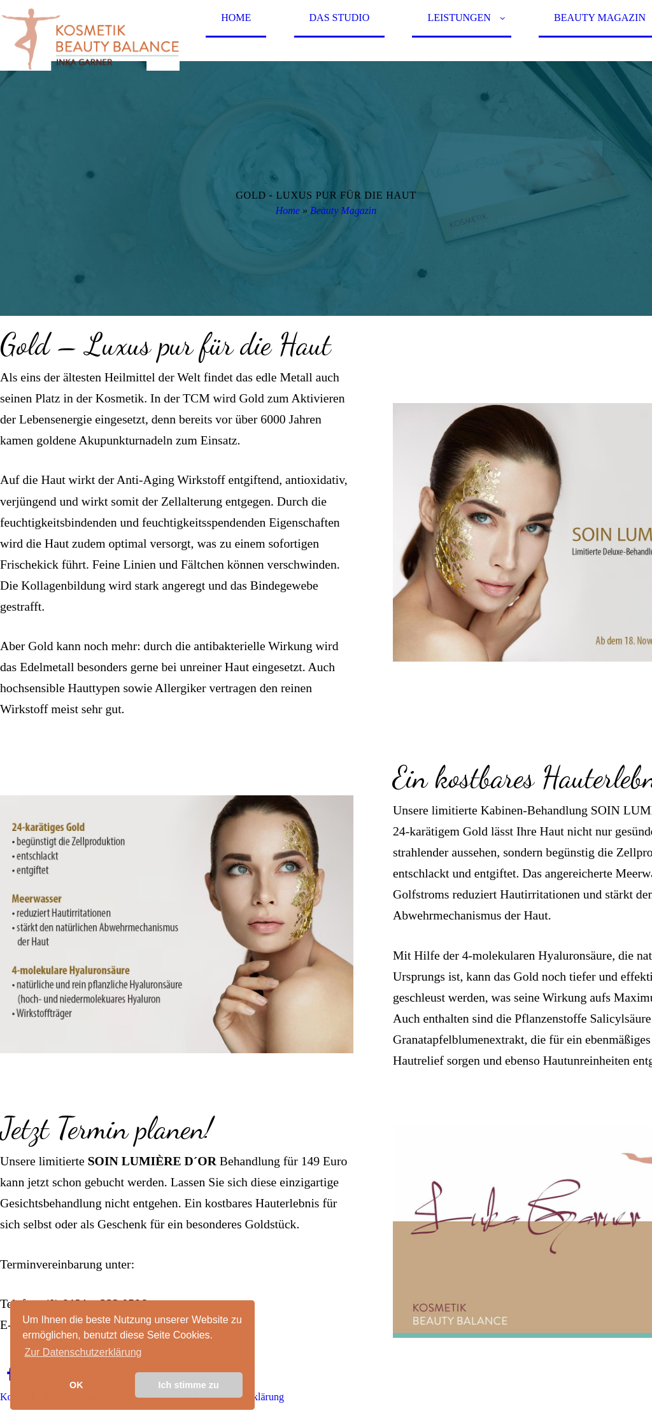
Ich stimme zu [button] (189, 1385)
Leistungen (459, 17)
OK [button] (76, 1385)
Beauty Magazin (343, 210)
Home (236, 17)
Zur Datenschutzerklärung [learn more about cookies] (82, 1352)
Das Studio (339, 17)
